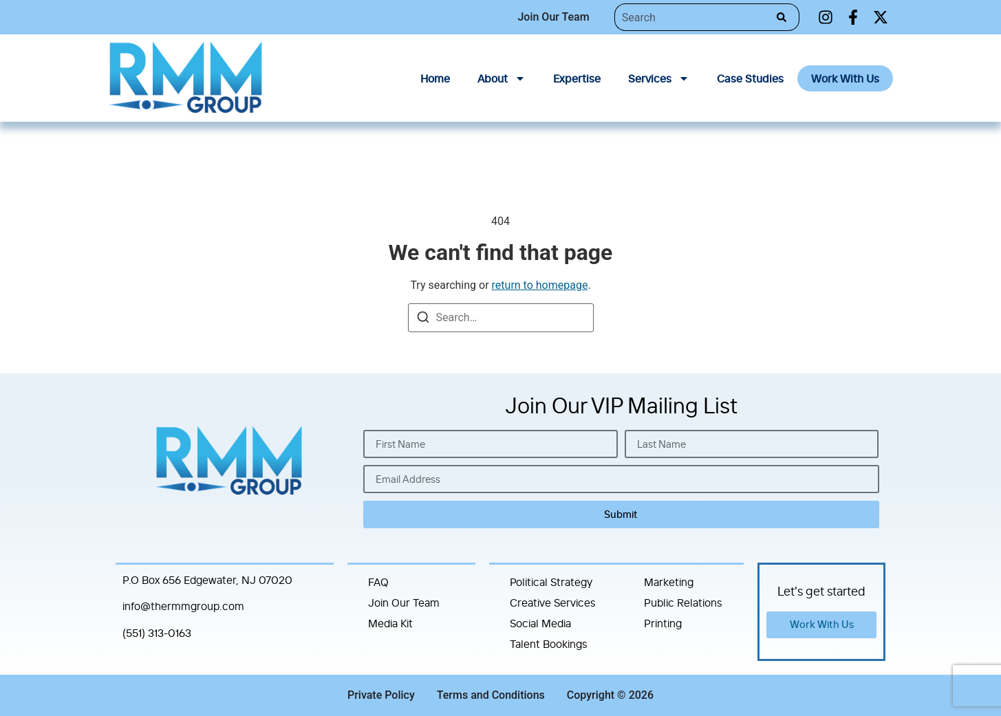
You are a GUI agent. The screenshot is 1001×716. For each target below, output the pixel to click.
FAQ (378, 582)
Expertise (577, 78)
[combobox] (692, 17)
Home (435, 78)
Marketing (668, 582)
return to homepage (540, 285)
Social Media (540, 623)
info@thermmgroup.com (183, 606)
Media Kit (390, 623)
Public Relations (683, 602)
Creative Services (553, 602)
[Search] (784, 17)
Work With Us (845, 78)
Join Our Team (404, 602)
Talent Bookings (549, 644)
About (501, 78)
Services (658, 78)
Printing (663, 623)
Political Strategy (551, 582)
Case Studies (750, 78)
